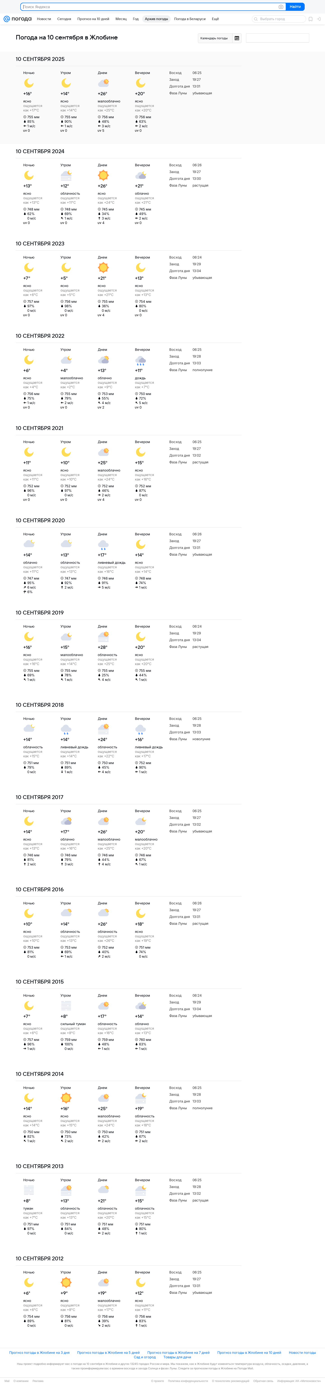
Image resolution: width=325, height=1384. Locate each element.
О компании (21, 1381)
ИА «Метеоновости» (308, 1381)
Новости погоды (302, 1352)
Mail (7, 1381)
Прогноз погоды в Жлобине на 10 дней (249, 1352)
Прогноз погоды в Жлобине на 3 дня (39, 1352)
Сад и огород (145, 1357)
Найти (294, 7)
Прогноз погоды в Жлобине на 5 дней (108, 1352)
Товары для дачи (177, 1357)
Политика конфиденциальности (188, 1381)
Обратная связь (263, 1381)
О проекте (157, 1381)
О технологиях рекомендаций (230, 1381)
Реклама (37, 1381)
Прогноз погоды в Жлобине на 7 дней (178, 1352)
